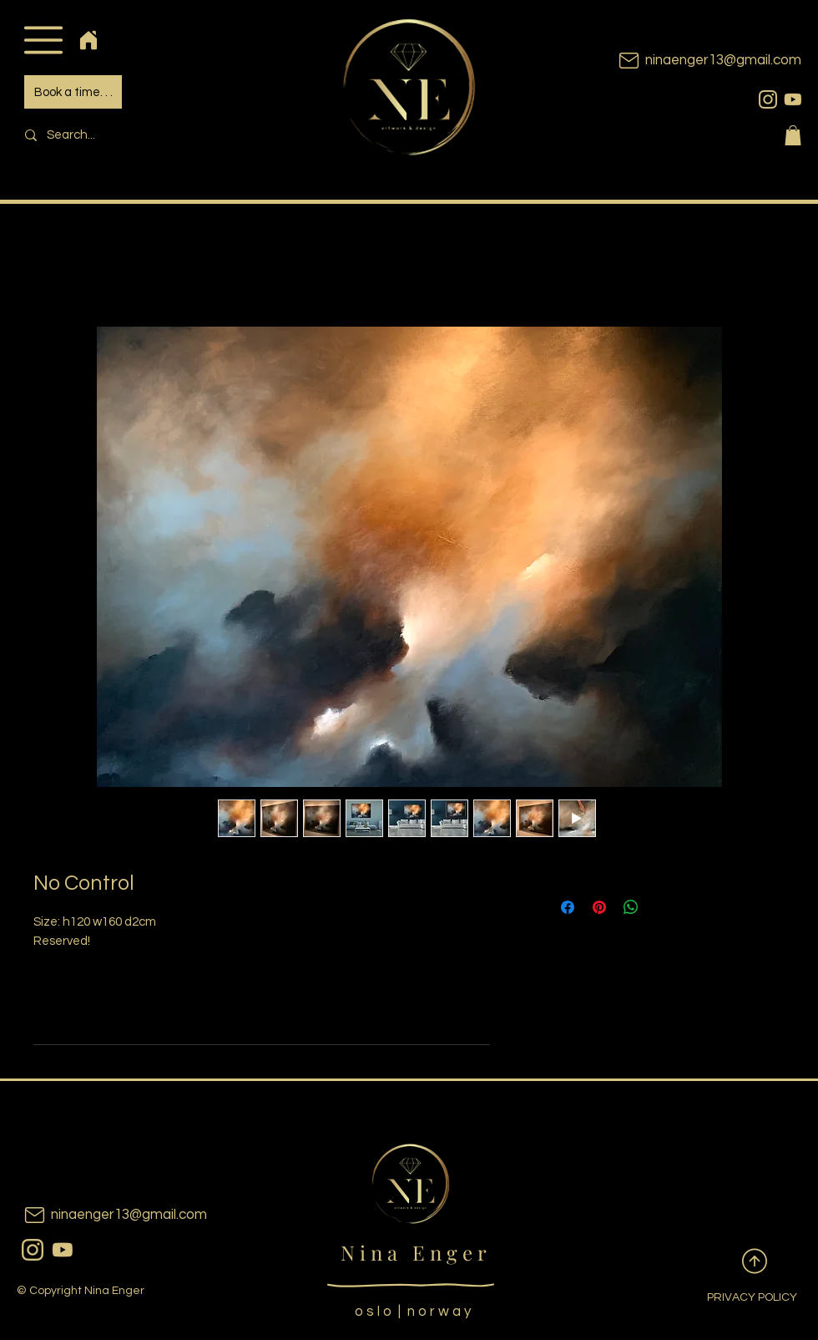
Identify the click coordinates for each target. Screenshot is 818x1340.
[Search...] (130, 135)
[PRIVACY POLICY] (738, 1298)
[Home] (88, 39)
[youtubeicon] (793, 99)
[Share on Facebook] (568, 907)
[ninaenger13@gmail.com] (684, 60)
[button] (43, 40)
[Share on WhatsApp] (631, 907)
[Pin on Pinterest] (599, 907)
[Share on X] (663, 907)
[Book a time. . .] (73, 92)
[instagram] (768, 99)
